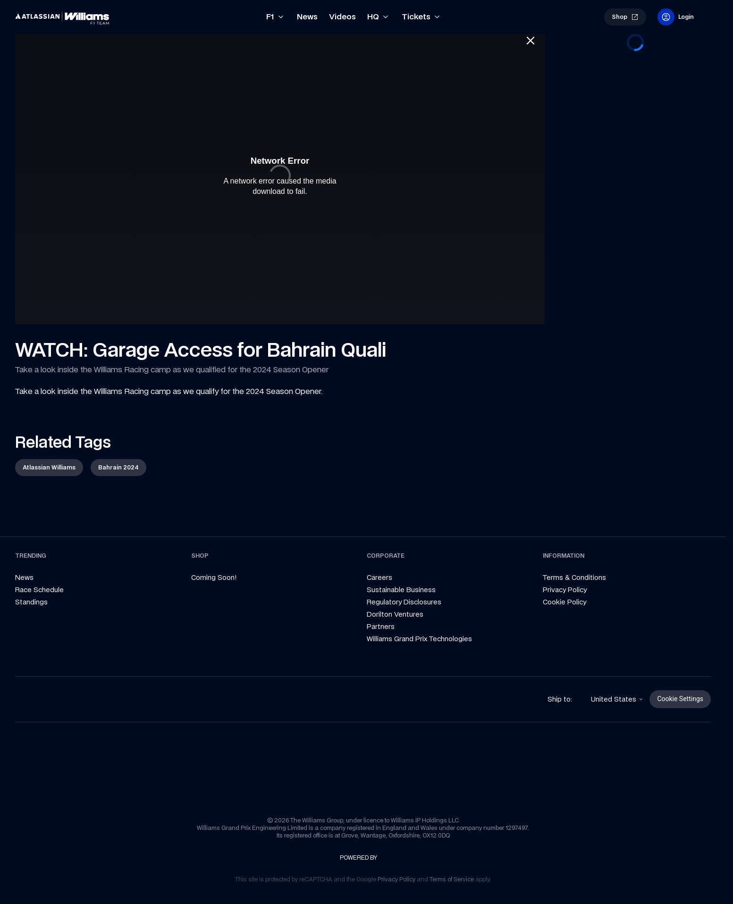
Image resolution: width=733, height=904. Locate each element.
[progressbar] (635, 42)
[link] (31, 13)
